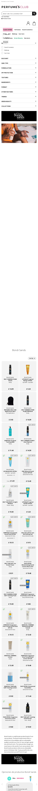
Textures (18, 77)
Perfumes (17, 30)
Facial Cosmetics (27, 30)
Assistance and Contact (7, 1)
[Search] (34, 13)
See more (27, 38)
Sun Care (21, 34)
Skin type (18, 63)
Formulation (18, 68)
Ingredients (18, 82)
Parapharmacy (8, 38)
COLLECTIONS (18, 106)
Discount (18, 58)
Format (18, 87)
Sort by (32, 358)
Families (18, 43)
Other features (18, 92)
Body (5, 34)
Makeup (14, 34)
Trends (18, 97)
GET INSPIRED (5, 17)
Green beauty (18, 101)
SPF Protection (18, 73)
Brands (5, 42)
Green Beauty (18, 38)
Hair (9, 34)
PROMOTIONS (6, 18)
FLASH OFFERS (7, 30)
